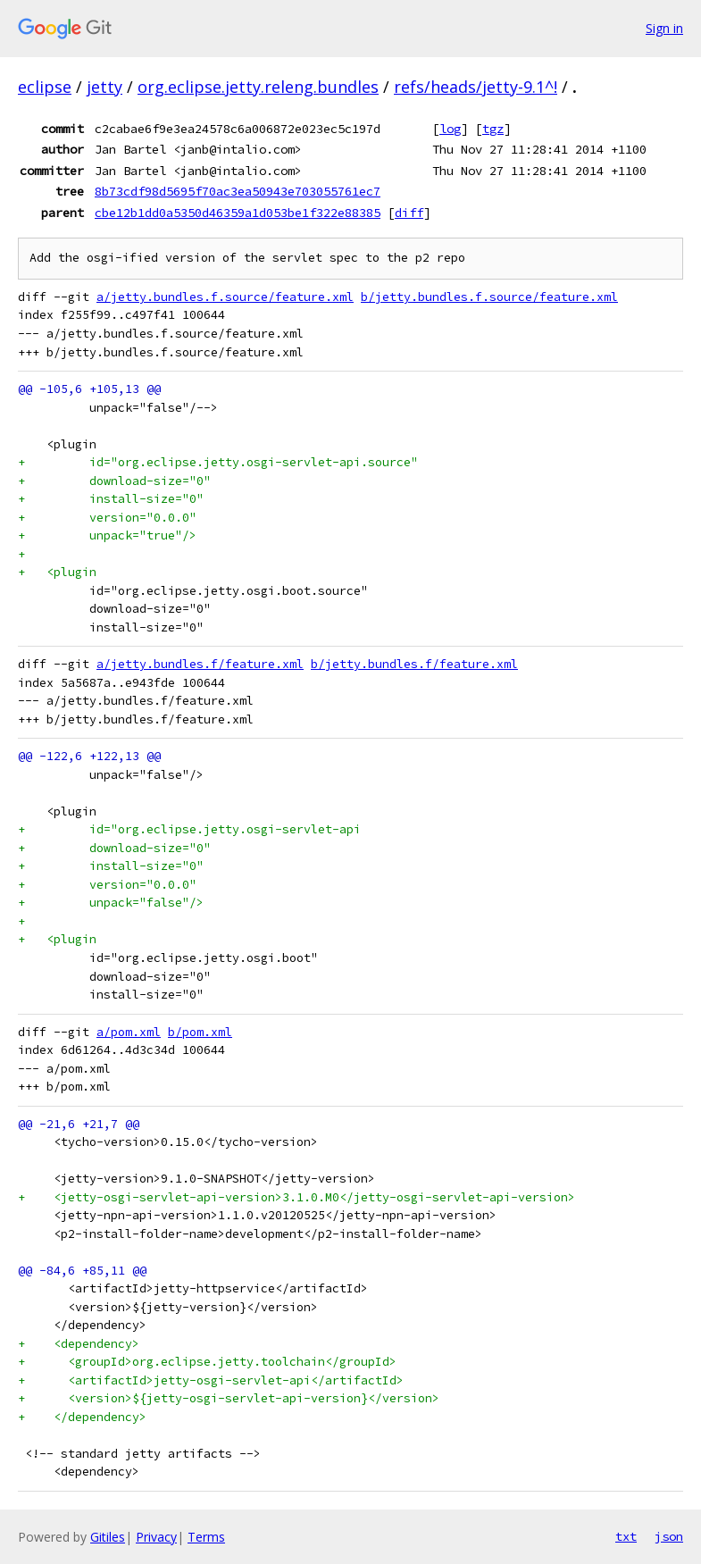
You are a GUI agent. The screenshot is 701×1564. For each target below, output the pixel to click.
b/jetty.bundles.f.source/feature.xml (489, 297)
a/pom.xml (128, 1032)
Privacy (156, 1536)
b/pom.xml (200, 1032)
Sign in (664, 28)
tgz (493, 129)
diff (409, 213)
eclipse (44, 86)
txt (626, 1536)
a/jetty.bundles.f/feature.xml (200, 664)
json (669, 1536)
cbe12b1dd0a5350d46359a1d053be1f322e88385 (237, 213)
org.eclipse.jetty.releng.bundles (258, 86)
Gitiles (107, 1536)
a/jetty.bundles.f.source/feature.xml (225, 297)
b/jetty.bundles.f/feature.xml (414, 664)
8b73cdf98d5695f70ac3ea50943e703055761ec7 (237, 191)
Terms (206, 1536)
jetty (104, 86)
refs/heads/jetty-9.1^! (475, 86)
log (450, 129)
